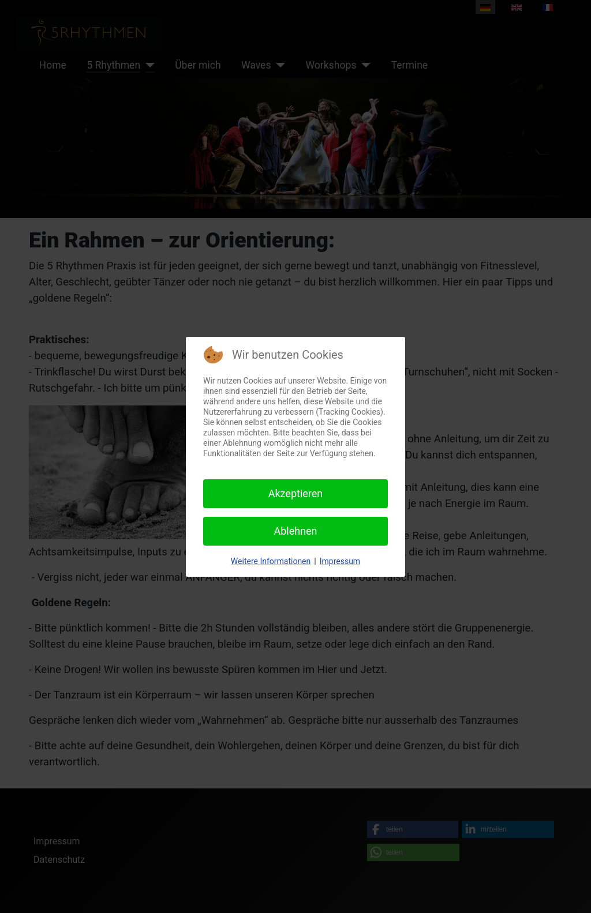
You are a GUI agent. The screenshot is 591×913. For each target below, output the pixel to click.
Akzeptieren (295, 493)
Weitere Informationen (271, 561)
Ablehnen (295, 531)
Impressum (340, 561)
